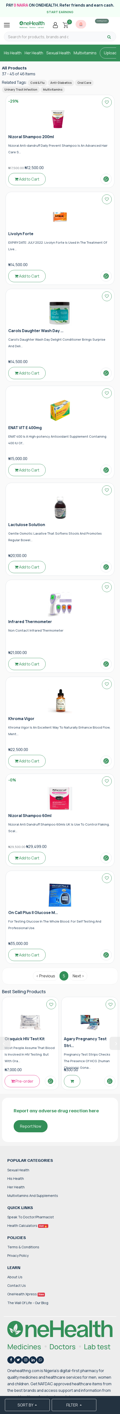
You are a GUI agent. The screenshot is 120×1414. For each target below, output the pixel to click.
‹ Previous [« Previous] (45, 976)
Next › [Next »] (78, 976)
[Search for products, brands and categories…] (38, 37)
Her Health (34, 53)
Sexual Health (58, 53)
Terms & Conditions (23, 1247)
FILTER (72, 1405)
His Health (12, 53)
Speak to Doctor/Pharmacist (30, 1217)
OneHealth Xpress (26, 1294)
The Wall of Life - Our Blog (27, 1302)
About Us (14, 1277)
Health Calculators (27, 1225)
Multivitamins (85, 53)
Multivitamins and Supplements (32, 1195)
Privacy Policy (18, 1255)
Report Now (30, 1126)
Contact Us (16, 1285)
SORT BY (26, 1405)
